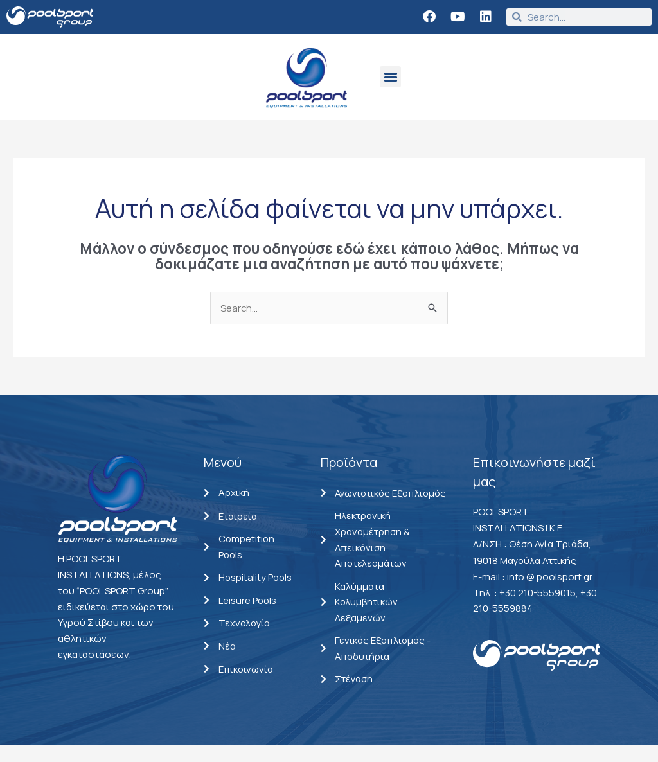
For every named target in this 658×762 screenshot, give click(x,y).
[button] (390, 76)
